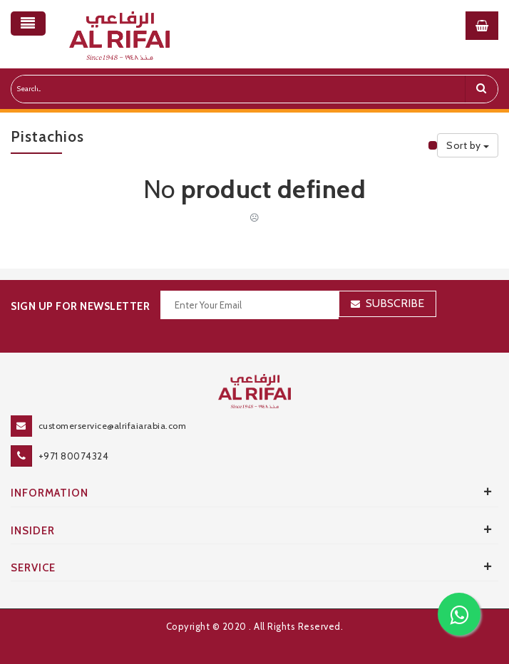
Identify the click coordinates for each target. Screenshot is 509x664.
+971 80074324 (73, 456)
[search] (481, 89)
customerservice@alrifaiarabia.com (112, 425)
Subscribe (395, 303)
